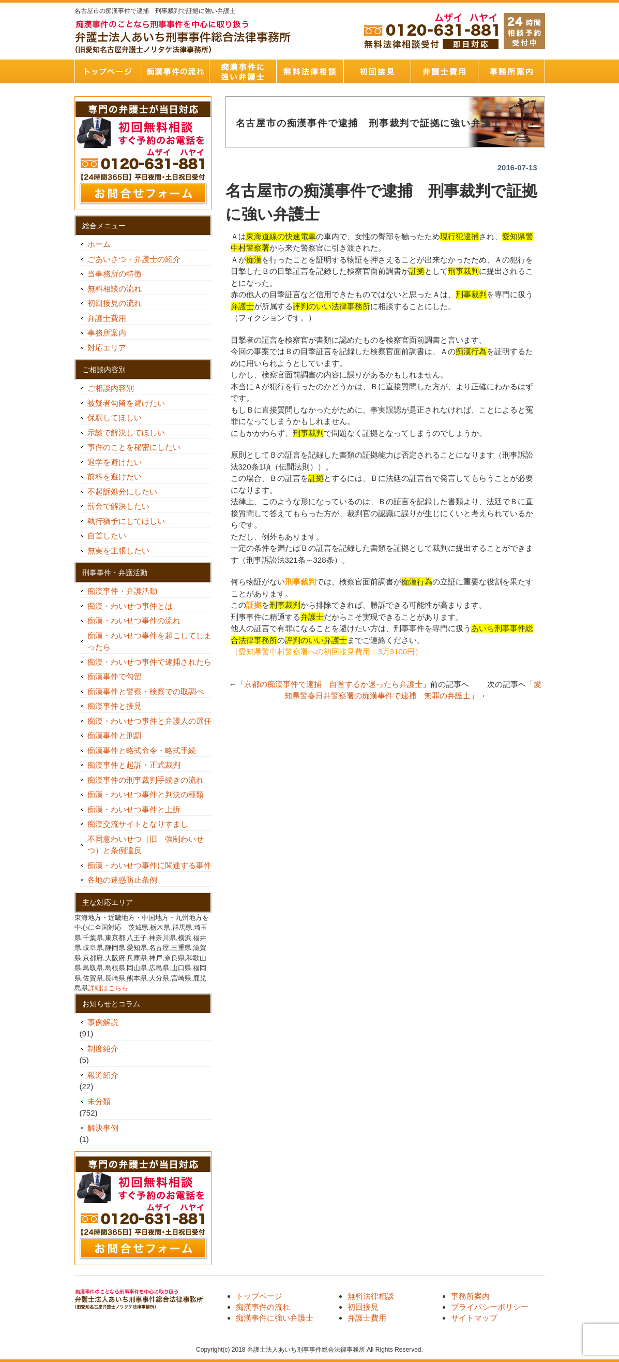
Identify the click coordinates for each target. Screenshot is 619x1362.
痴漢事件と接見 (114, 705)
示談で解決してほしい (126, 432)
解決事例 (102, 1127)
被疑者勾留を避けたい (130, 403)
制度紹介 (102, 1048)
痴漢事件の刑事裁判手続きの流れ (145, 779)
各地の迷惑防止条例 (122, 879)
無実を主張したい (118, 550)
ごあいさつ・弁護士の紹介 (133, 259)
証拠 (254, 605)
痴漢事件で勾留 (114, 676)
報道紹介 (102, 1075)
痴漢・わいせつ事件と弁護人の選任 (149, 720)
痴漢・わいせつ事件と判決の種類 (149, 794)
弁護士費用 (444, 71)
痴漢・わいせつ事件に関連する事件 (149, 865)
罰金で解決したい (118, 506)
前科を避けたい (114, 476)
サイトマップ (474, 1317)
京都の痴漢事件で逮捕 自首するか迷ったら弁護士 (333, 684)
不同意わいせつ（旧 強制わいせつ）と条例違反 (145, 844)
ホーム (99, 244)
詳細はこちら (108, 988)
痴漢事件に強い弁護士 (242, 71)
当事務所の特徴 (114, 273)
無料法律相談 (309, 71)
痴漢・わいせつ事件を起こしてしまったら (149, 641)
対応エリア (106, 347)
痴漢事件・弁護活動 (122, 591)
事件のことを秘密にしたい (137, 447)
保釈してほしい (118, 417)
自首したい (110, 535)
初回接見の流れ (114, 303)
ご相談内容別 (110, 388)
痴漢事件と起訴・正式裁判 (133, 764)
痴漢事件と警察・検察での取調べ (145, 691)
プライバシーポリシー (490, 1306)
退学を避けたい (118, 462)
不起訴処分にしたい (122, 491)
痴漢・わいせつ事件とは (130, 606)
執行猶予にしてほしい (126, 521)
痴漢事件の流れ (175, 71)
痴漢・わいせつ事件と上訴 (133, 809)
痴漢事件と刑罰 (114, 735)
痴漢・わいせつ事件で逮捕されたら (149, 661)
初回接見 (377, 71)
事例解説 (102, 1022)
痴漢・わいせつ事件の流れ (133, 620)
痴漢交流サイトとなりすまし (141, 823)
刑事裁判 (300, 581)
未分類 (99, 1101)
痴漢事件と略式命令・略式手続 (141, 750)
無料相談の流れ (114, 288)
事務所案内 (511, 71)
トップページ (108, 71)
